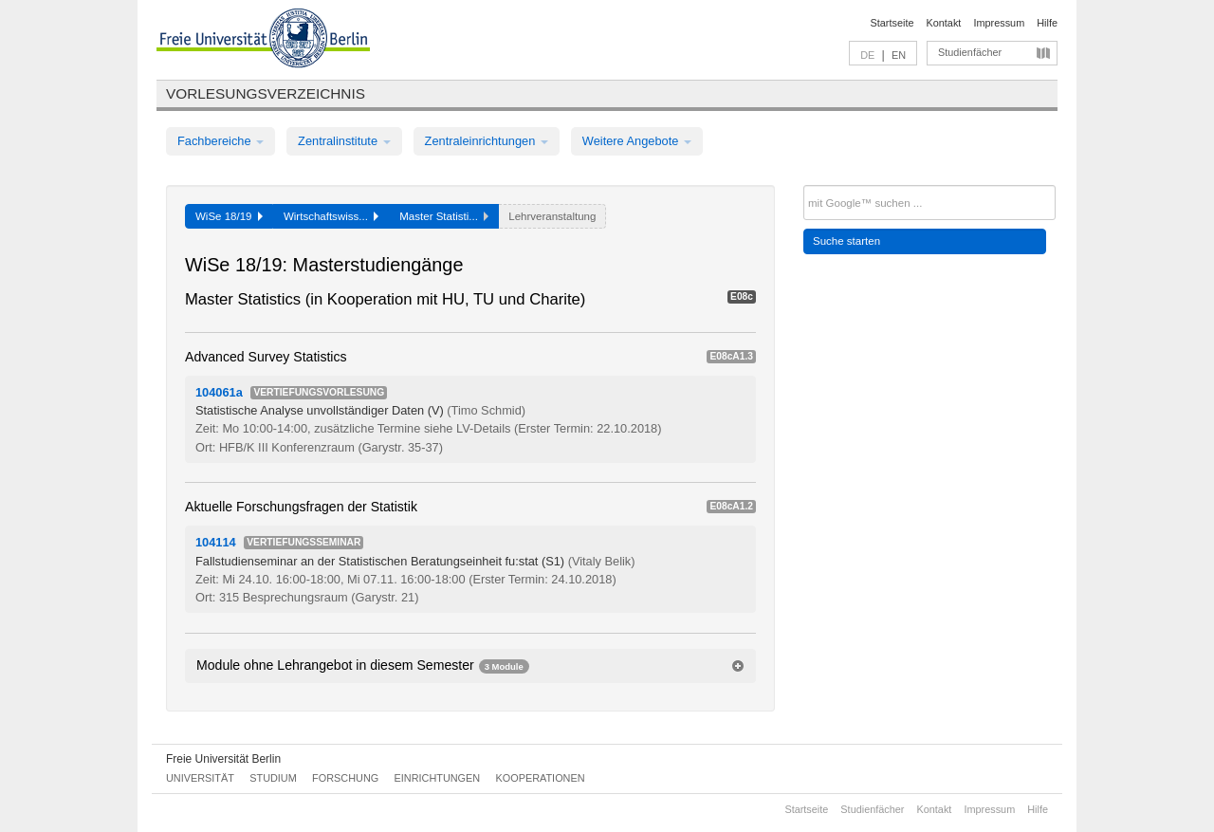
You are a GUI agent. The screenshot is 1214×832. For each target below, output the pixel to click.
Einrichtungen (438, 778)
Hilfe (1047, 22)
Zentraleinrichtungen (486, 141)
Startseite (892, 22)
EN (899, 55)
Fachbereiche (220, 141)
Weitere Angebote (636, 141)
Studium (273, 778)
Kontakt (944, 22)
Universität (200, 778)
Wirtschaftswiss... (331, 216)
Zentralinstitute (344, 141)
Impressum (998, 22)
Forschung (345, 778)
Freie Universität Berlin (223, 759)
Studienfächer (970, 52)
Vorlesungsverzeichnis (265, 93)
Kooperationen (540, 778)
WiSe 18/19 (229, 216)
